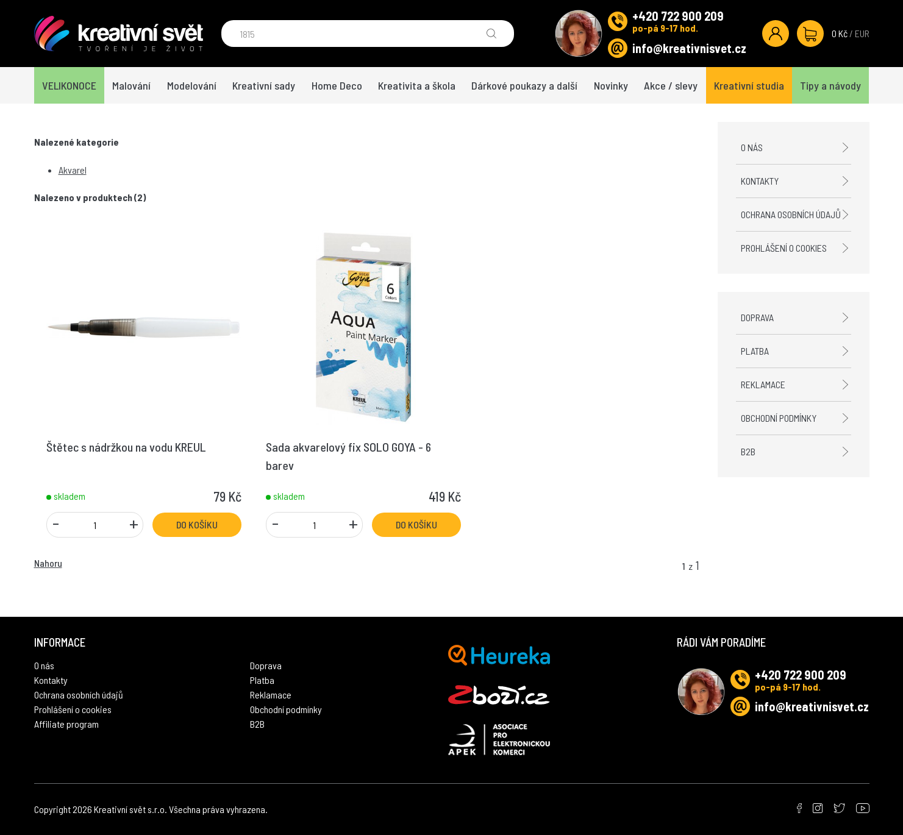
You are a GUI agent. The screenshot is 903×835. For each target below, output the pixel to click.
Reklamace (763, 384)
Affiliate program (66, 724)
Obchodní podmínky (778, 418)
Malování (131, 85)
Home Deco (337, 85)
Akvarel (73, 170)
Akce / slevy (671, 85)
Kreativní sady (263, 85)
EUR (862, 33)
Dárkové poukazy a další (524, 85)
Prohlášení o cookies (784, 248)
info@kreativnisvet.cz (689, 48)
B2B (748, 451)
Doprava (757, 317)
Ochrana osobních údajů (791, 214)
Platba (755, 351)
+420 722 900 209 (678, 16)
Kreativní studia (749, 85)
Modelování (191, 85)
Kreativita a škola (416, 85)
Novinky (611, 85)
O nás (752, 147)
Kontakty (760, 181)
